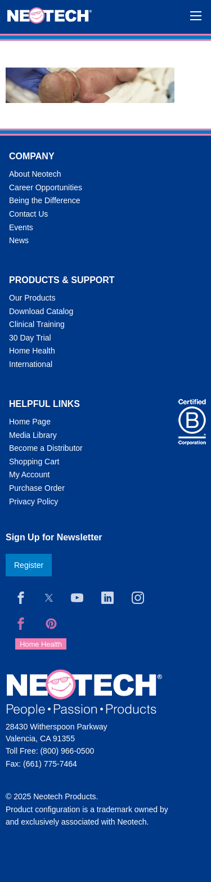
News (19, 240)
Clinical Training (37, 324)
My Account (29, 474)
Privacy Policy (33, 501)
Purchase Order (37, 488)
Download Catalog (41, 311)
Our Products (32, 297)
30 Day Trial (30, 337)
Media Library (33, 435)
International (30, 364)
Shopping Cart (34, 461)
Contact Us (28, 213)
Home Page (30, 421)
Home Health (32, 350)
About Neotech (35, 173)
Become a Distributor (46, 448)
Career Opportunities (45, 187)
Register (28, 565)
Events (21, 227)
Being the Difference (44, 200)
